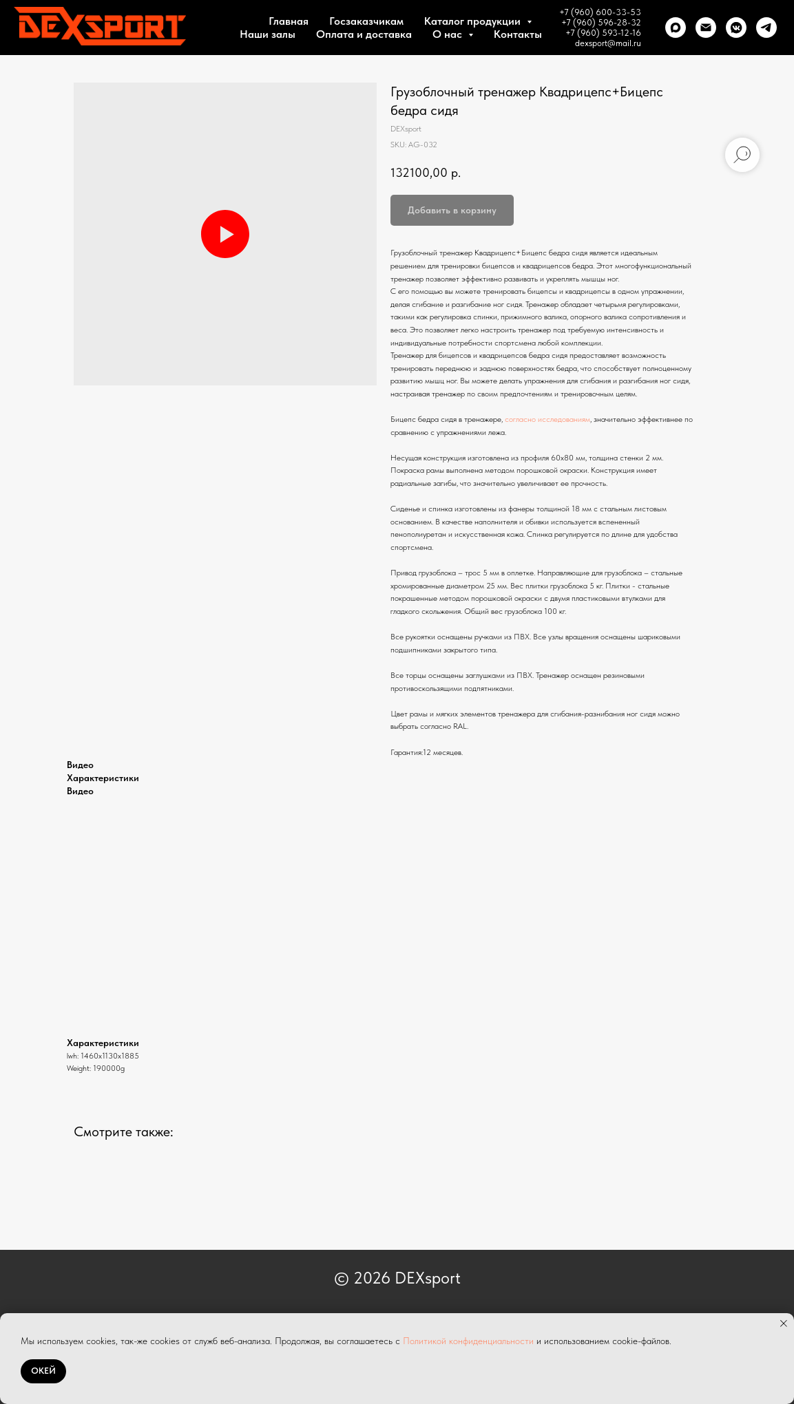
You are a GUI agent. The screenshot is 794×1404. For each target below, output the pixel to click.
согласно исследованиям (547, 419)
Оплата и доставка (364, 34)
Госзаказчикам (366, 21)
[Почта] (706, 27)
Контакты (518, 34)
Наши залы (267, 34)
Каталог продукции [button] (473, 21)
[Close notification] (784, 1323)
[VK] (736, 27)
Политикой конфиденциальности (468, 1340)
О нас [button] (448, 34)
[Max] (675, 27)
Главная (289, 21)
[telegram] (766, 27)
